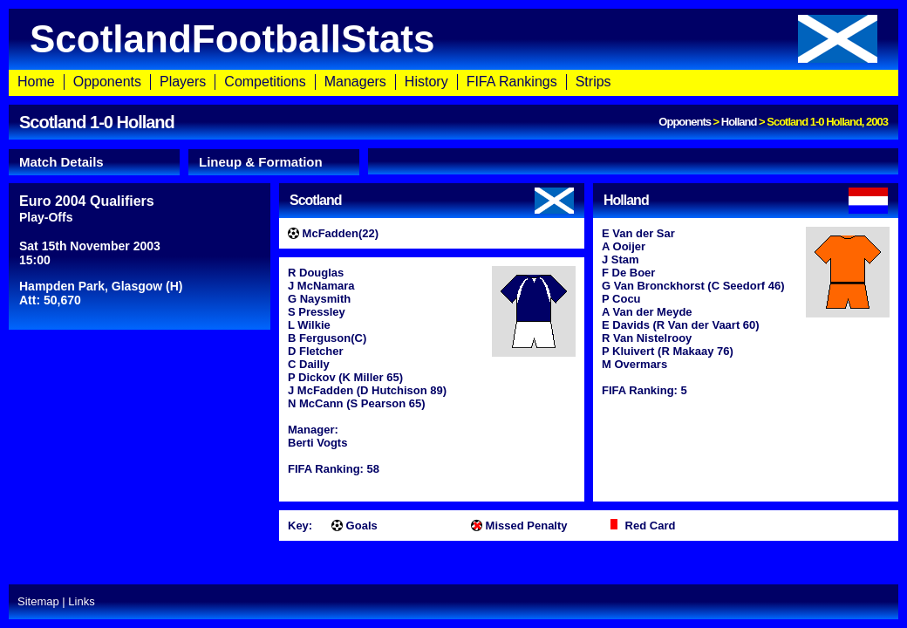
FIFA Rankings (512, 81)
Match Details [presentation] (61, 161)
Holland (739, 121)
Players (183, 81)
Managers (355, 81)
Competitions (264, 81)
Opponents (107, 81)
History (426, 81)
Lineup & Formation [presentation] (261, 161)
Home (36, 81)
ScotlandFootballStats (453, 39)
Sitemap (38, 601)
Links (81, 601)
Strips (593, 81)
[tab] (94, 162)
